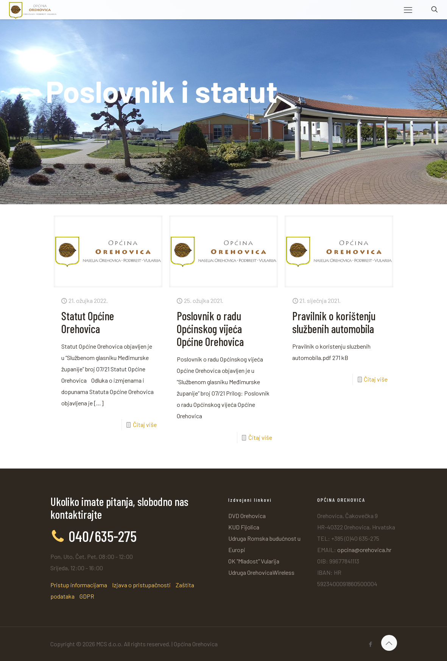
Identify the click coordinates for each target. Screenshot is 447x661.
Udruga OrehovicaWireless (261, 572)
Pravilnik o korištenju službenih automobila (333, 322)
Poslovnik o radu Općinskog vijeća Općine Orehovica (210, 328)
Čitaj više (145, 424)
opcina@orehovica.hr (364, 549)
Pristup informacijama (78, 584)
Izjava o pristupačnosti (141, 584)
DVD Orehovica (247, 515)
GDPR (86, 596)
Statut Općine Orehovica (87, 322)
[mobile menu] (408, 9)
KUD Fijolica (243, 527)
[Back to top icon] (389, 643)
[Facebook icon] (371, 644)
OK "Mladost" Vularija (253, 561)
